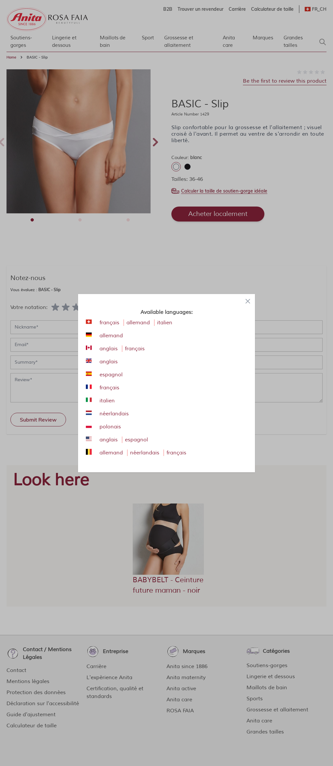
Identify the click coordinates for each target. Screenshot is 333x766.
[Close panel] (248, 301)
